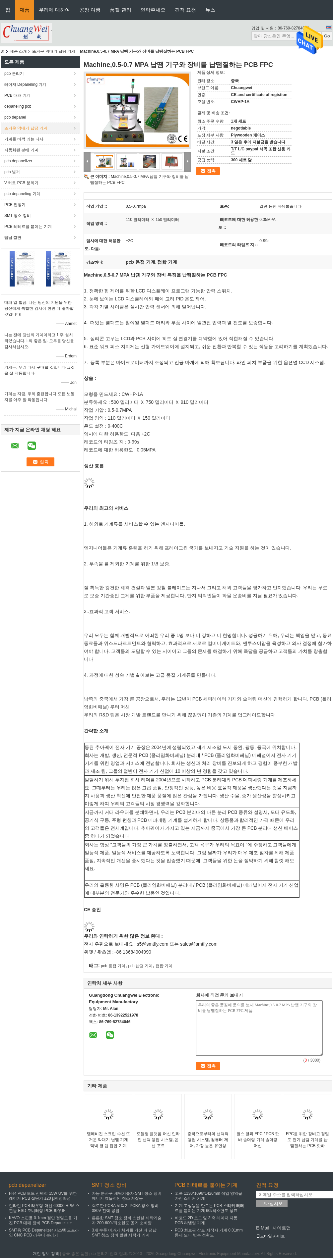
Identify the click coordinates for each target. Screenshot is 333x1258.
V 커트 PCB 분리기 (21, 183)
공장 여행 (89, 10)
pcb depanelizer (18, 161)
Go (327, 35)
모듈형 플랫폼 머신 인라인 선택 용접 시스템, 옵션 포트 (158, 1139)
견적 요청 (185, 10)
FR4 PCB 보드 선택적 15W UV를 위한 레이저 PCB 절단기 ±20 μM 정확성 (43, 1196)
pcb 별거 (12, 172)
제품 (25, 10)
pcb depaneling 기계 (22, 193)
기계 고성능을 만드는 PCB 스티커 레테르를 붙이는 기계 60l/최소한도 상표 (209, 1208)
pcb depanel (15, 117)
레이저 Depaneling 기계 (25, 84)
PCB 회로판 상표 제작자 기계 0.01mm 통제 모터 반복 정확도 (209, 1232)
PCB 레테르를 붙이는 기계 (28, 226)
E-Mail (262, 1228)
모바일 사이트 (270, 1236)
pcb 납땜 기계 (140, 966)
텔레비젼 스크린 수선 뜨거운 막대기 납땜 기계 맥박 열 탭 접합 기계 (108, 1139)
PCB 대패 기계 (17, 95)
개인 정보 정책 (46, 1253)
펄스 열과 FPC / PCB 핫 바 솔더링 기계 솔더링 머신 (257, 1139)
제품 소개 (18, 51)
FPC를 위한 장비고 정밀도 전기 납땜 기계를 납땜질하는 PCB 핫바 (307, 1139)
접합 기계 (164, 966)
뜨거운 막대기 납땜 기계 (53, 51)
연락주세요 (153, 10)
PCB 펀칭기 (15, 204)
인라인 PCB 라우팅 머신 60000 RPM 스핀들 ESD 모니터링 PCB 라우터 (44, 1208)
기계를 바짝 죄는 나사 (23, 139)
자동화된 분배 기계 (21, 150)
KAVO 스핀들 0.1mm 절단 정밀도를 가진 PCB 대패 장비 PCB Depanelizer (43, 1220)
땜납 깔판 (12, 237)
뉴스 (210, 10)
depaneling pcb (17, 106)
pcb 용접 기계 (113, 966)
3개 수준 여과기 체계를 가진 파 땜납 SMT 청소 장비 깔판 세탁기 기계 (124, 1232)
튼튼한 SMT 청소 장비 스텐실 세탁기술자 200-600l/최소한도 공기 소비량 (127, 1220)
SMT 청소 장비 (17, 215)
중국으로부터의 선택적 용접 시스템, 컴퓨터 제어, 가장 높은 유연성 (207, 1139)
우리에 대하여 (54, 10)
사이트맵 (281, 1228)
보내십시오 (272, 1203)
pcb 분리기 (14, 73)
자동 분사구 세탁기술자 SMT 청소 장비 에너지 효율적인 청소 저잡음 (127, 1196)
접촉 (211, 171)
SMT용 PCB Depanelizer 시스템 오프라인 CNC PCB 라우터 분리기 (44, 1232)
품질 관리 (120, 10)
